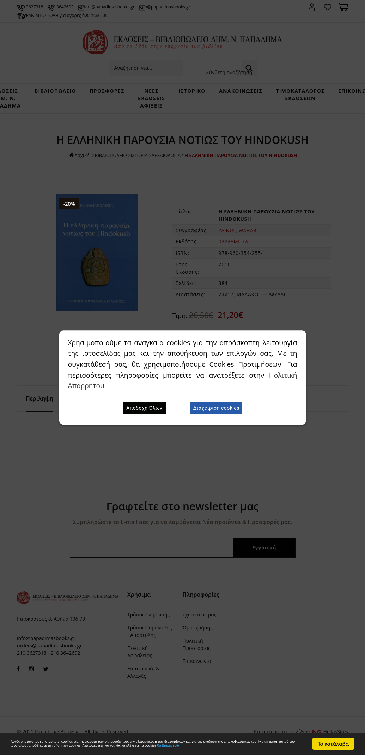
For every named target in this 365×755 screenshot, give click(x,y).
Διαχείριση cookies (216, 408)
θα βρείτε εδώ (146, 747)
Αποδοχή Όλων (144, 408)
